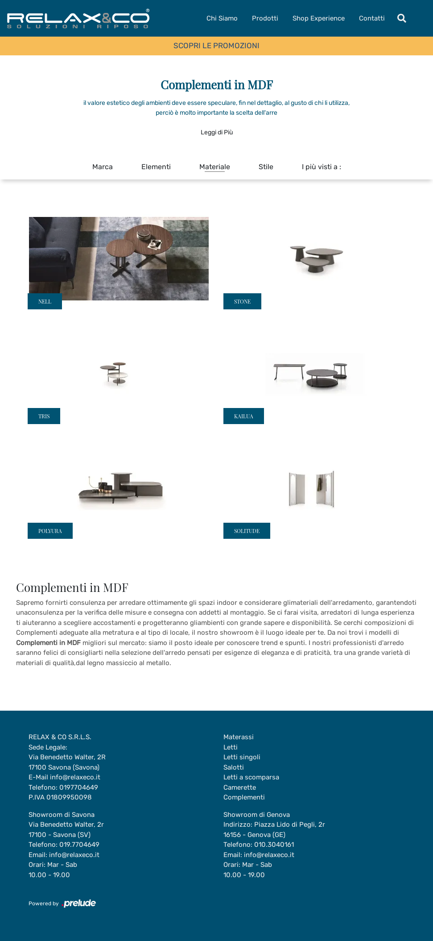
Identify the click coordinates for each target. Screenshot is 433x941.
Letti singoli (241, 757)
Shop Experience (319, 18)
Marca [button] (102, 166)
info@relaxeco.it (75, 777)
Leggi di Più (217, 132)
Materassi (238, 737)
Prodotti (265, 18)
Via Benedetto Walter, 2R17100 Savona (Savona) (67, 762)
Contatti (372, 18)
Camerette (239, 787)
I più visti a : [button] (321, 166)
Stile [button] (266, 166)
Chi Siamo (222, 18)
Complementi (244, 797)
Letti (230, 747)
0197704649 (78, 787)
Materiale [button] (214, 166)
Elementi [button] (156, 166)
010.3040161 (274, 845)
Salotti (233, 767)
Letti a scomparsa (251, 777)
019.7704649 (79, 845)
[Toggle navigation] (402, 18)
